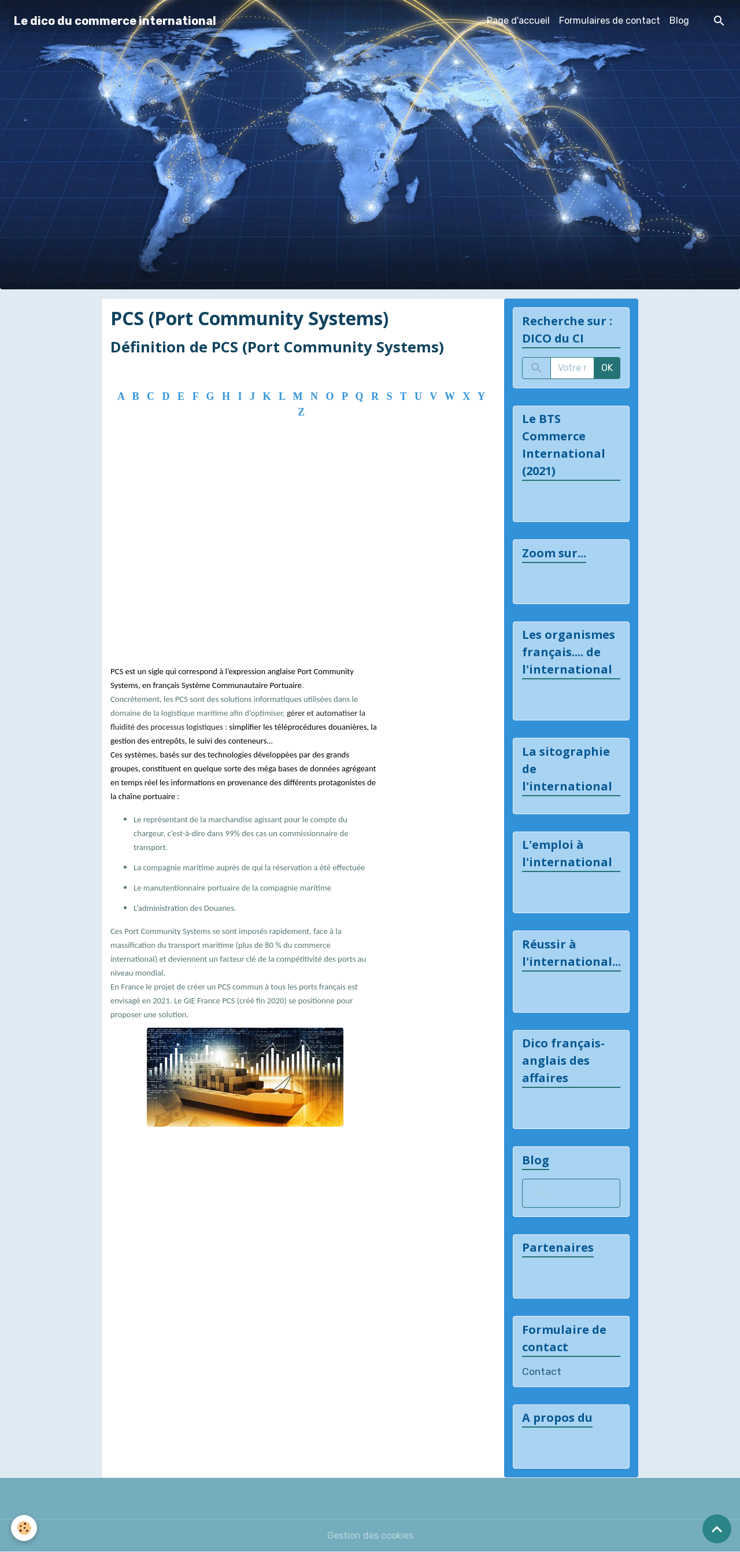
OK (607, 367)
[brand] (115, 20)
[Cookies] (25, 1528)
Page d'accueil (518, 20)
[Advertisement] (298, 557)
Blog (679, 20)
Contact (541, 1371)
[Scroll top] (716, 1528)
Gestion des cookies (370, 1535)
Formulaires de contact (609, 20)
